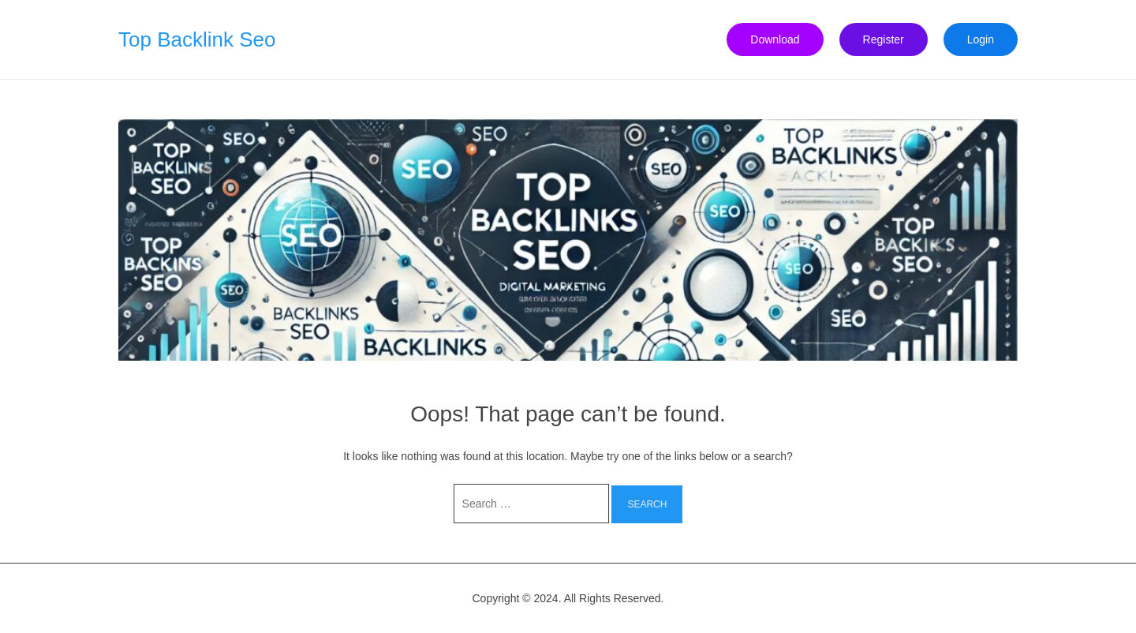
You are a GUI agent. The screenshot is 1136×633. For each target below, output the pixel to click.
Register (883, 39)
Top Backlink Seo (196, 39)
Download (774, 39)
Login (980, 39)
